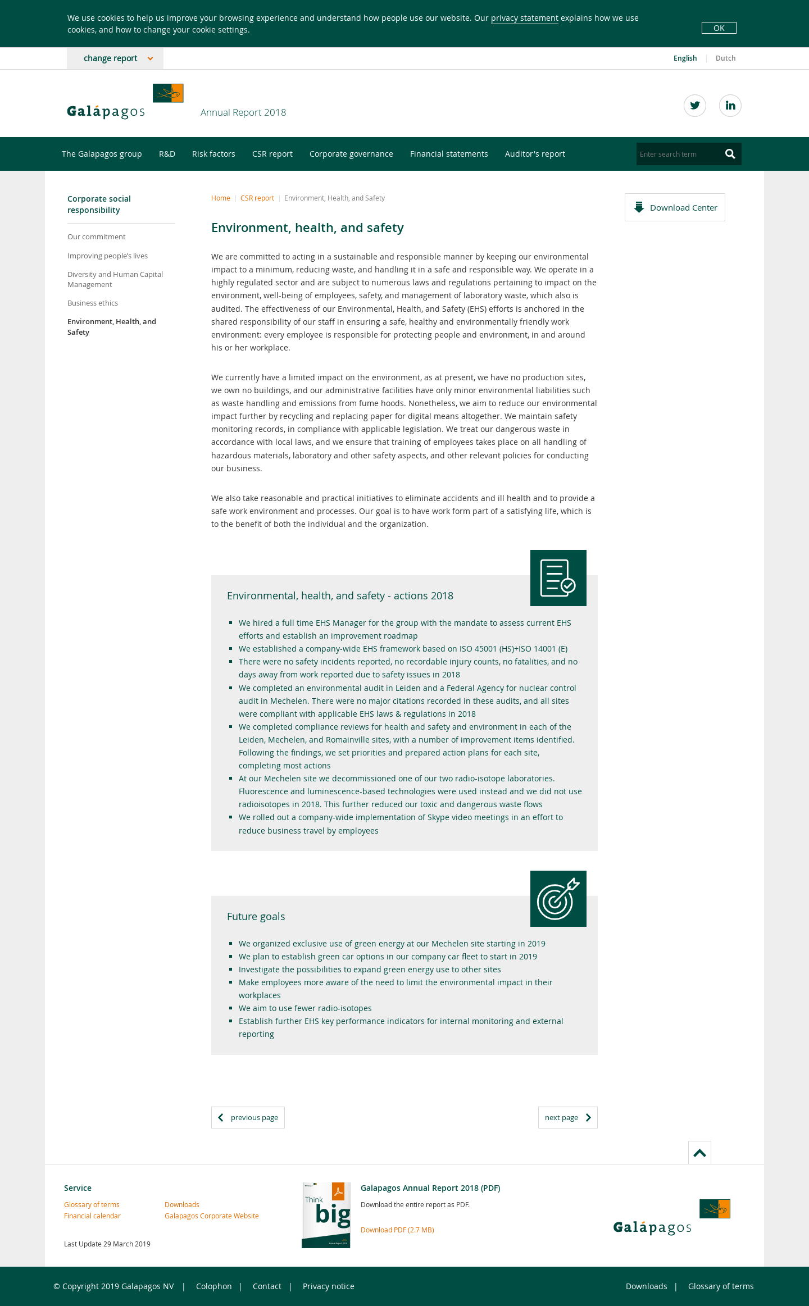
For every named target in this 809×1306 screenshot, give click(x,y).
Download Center (683, 207)
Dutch (726, 58)
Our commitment (96, 236)
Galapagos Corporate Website (189, 1215)
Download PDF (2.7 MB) (397, 1229)
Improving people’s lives (107, 256)
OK (719, 27)
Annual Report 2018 (244, 112)
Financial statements (449, 153)
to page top (699, 1152)
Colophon (214, 1286)
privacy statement (524, 17)
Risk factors (213, 153)
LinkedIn (730, 105)
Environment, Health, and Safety (111, 326)
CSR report (272, 153)
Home (220, 197)
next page (561, 1117)
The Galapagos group (102, 153)
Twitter (695, 105)
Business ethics (92, 303)
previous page (254, 1117)
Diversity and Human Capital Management (115, 279)
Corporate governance (351, 153)
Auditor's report (535, 153)
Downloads (182, 1204)
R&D (167, 153)
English (685, 58)
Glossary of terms (88, 1204)
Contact (267, 1286)
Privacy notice (328, 1286)
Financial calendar (88, 1215)
